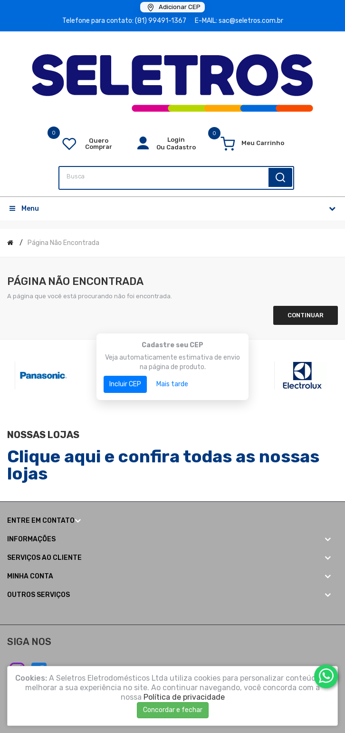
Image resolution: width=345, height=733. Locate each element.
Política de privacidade (184, 697)
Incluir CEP (125, 384)
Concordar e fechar (172, 710)
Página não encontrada (63, 243)
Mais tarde (172, 384)
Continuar (306, 315)
